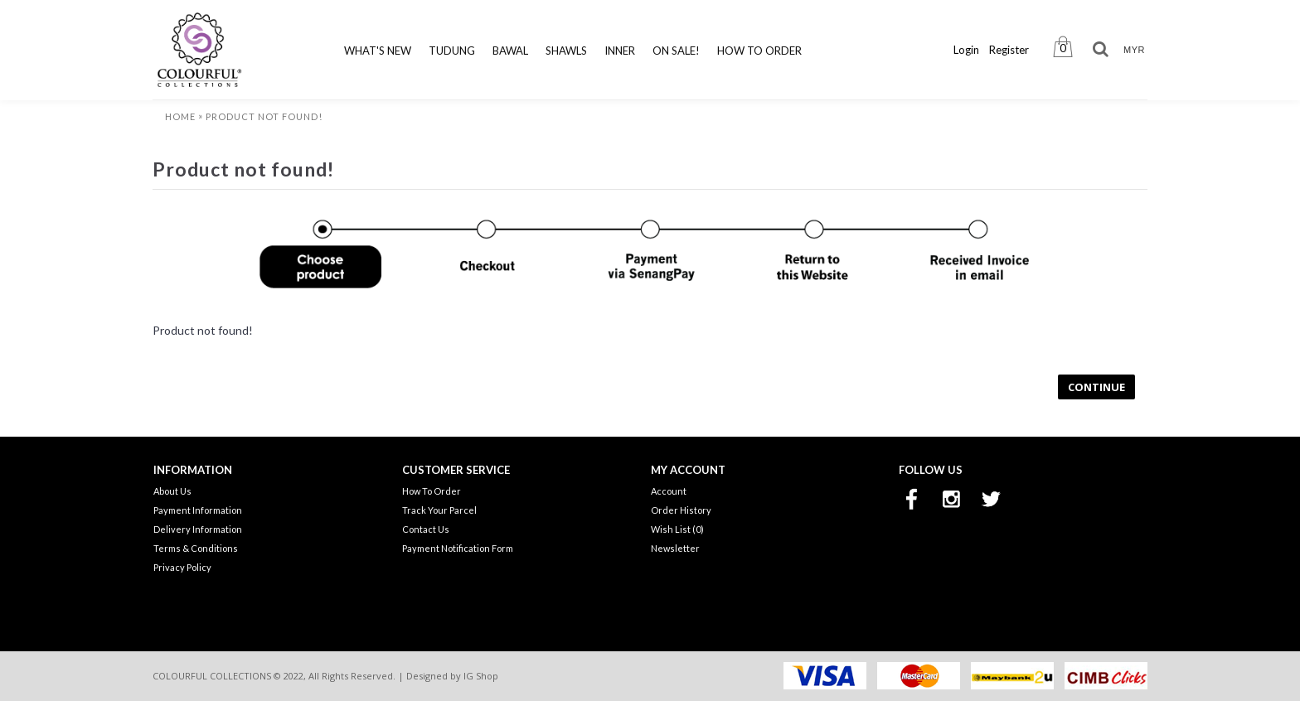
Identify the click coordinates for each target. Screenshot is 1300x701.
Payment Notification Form (457, 548)
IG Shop (480, 676)
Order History (681, 510)
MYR (1134, 50)
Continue (1096, 387)
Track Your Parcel (439, 510)
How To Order (431, 491)
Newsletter (675, 548)
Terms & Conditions (195, 548)
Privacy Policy (182, 567)
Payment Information (197, 510)
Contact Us (425, 529)
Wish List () (677, 529)
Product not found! (264, 116)
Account (668, 491)
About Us (172, 491)
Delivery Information (197, 529)
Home (180, 116)
